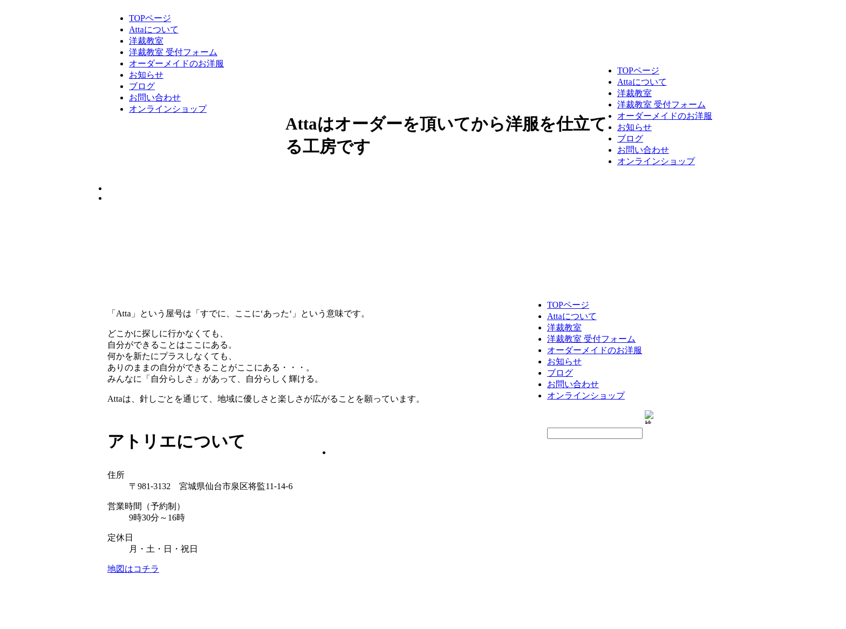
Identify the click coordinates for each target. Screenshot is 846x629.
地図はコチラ (133, 568)
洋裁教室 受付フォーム (173, 52)
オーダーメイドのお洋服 (176, 63)
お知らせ (146, 74)
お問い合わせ (155, 97)
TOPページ (150, 18)
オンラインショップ (168, 108)
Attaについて (154, 29)
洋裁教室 (146, 40)
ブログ (142, 86)
